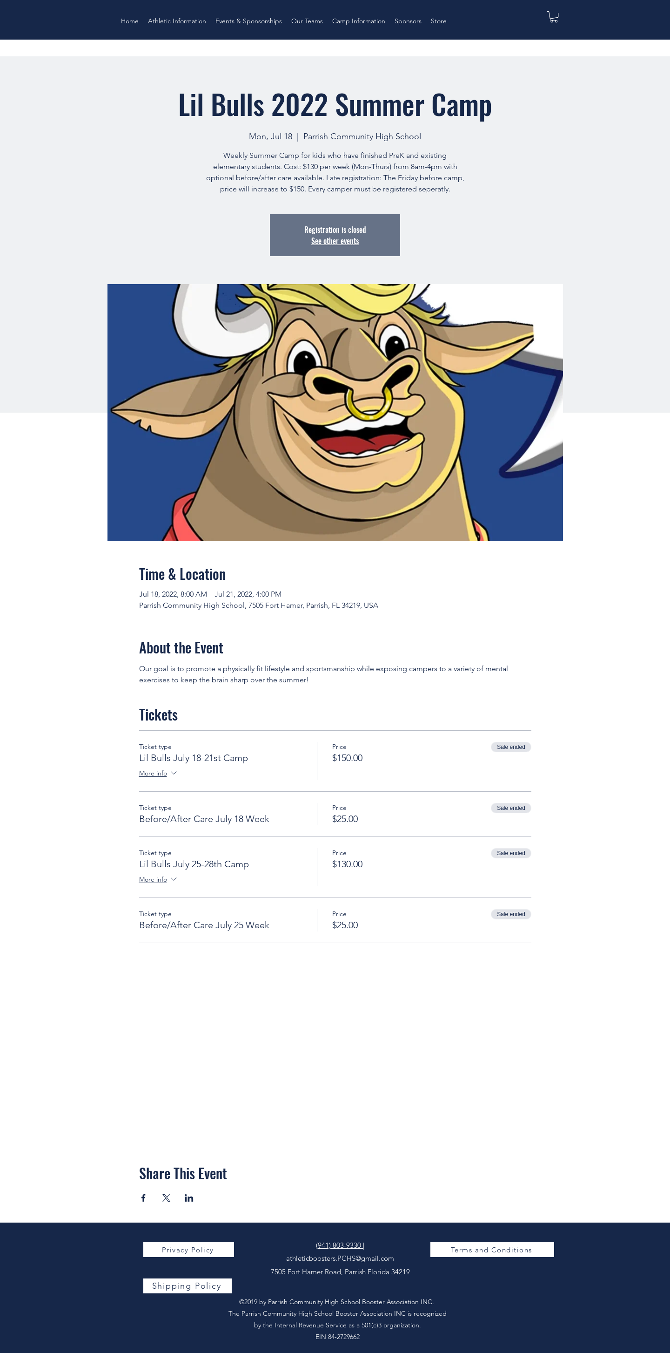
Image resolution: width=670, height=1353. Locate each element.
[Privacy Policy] (188, 1249)
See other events (335, 240)
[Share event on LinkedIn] (189, 1198)
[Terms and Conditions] (492, 1249)
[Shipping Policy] (187, 1285)
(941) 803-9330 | (340, 1245)
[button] (554, 16)
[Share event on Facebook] (143, 1198)
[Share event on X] (166, 1198)
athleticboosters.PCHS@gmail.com (340, 1258)
